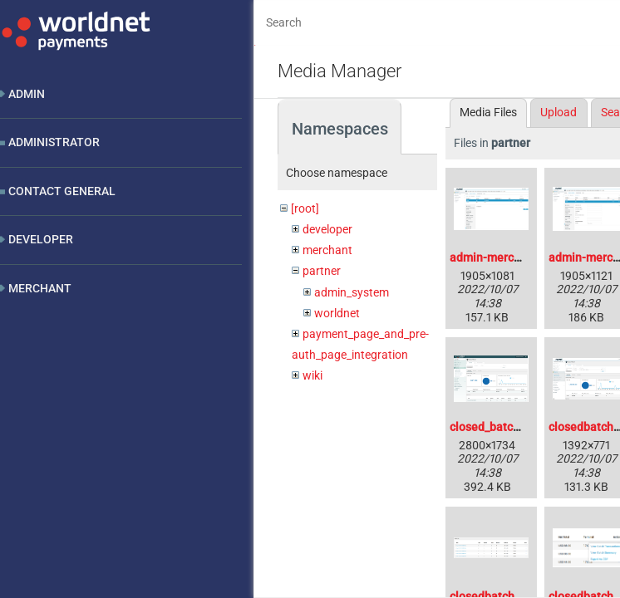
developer (327, 229)
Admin (26, 93)
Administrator (54, 142)
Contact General (62, 191)
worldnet (337, 313)
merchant (327, 250)
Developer (40, 239)
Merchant (39, 288)
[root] (305, 208)
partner (322, 270)
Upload (558, 112)
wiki (312, 375)
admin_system (351, 292)
